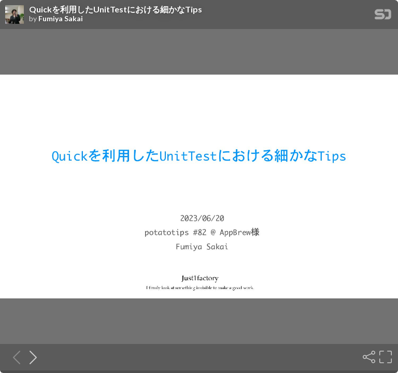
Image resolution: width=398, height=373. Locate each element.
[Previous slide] (13, 357)
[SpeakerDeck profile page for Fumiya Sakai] (14, 15)
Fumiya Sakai (60, 18)
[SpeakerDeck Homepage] (383, 16)
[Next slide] (30, 357)
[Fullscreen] (384, 357)
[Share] (368, 357)
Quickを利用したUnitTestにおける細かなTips (115, 9)
